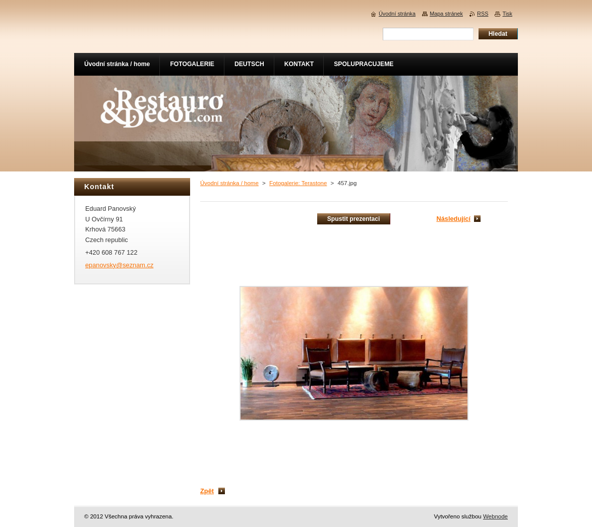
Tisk (507, 14)
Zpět (207, 491)
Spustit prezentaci (353, 218)
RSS (482, 14)
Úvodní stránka (397, 14)
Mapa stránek (446, 14)
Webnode (495, 516)
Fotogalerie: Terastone (298, 183)
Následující (453, 218)
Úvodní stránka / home (229, 183)
